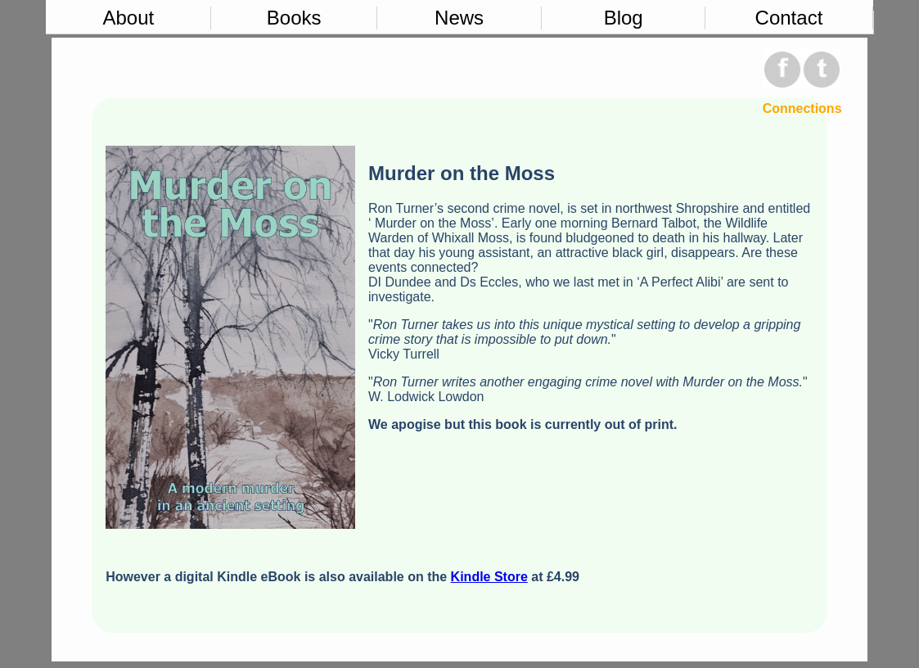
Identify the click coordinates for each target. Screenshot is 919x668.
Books (294, 18)
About (128, 18)
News (459, 18)
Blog (623, 18)
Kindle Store (489, 577)
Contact (789, 18)
